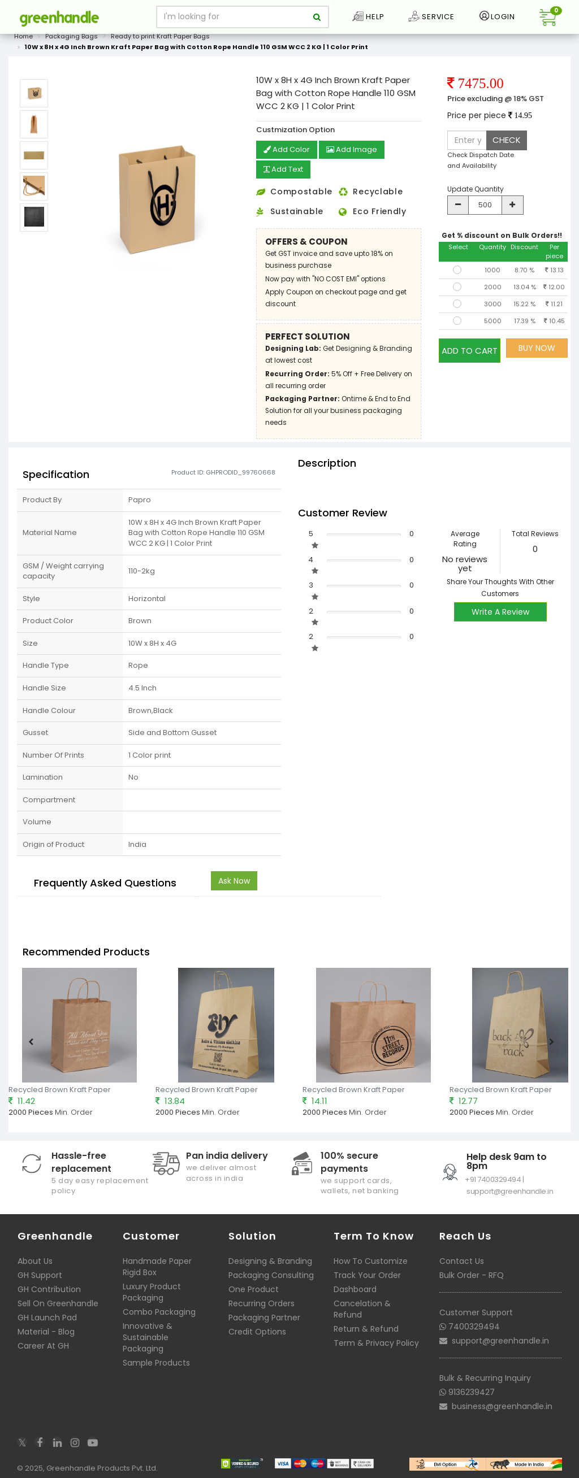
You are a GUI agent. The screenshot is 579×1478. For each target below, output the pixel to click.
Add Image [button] (355, 150)
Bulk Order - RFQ (471, 1274)
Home (23, 36)
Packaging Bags (71, 36)
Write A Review (500, 610)
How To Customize (371, 1260)
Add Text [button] (285, 169)
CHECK (506, 140)
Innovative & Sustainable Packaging (147, 1336)
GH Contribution (49, 1288)
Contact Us (461, 1260)
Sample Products (156, 1361)
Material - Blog (46, 1330)
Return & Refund (366, 1327)
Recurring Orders (261, 1302)
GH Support (40, 1274)
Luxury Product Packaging (152, 1291)
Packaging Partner (264, 1316)
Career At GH (43, 1344)
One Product (253, 1288)
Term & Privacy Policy (376, 1341)
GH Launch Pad (47, 1316)
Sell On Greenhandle (58, 1302)
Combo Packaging (159, 1310)
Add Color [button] (287, 150)
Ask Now (234, 880)
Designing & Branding (270, 1260)
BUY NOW (536, 348)
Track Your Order (367, 1274)
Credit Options (257, 1330)
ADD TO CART (470, 348)
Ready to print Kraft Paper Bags (160, 36)
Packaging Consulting (271, 1274)
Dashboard (355, 1288)
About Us (35, 1260)
